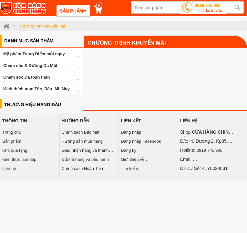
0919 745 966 (208, 8)
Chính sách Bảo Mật (80, 132)
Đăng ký (128, 150)
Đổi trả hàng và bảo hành (85, 159)
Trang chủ (11, 132)
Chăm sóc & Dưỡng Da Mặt (30, 65)
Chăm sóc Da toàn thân (26, 77)
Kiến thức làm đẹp (19, 159)
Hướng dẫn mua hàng (82, 141)
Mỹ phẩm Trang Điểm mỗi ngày (34, 53)
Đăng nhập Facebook (141, 141)
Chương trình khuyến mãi (126, 43)
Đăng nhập (131, 132)
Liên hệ (9, 168)
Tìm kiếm (129, 168)
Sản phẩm (11, 141)
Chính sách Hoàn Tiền (82, 168)
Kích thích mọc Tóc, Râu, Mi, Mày (36, 88)
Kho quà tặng (14, 150)
